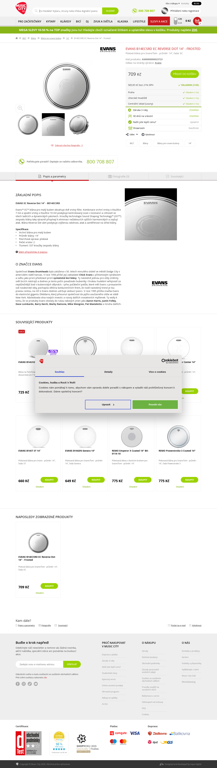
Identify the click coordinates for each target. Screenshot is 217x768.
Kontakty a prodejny (191, 651)
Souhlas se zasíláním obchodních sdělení (151, 679)
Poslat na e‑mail (178, 625)
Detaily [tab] (108, 371)
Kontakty (185, 3)
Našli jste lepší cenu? (144, 122)
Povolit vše (155, 404)
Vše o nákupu (172, 3)
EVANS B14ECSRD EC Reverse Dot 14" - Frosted (36, 558)
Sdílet (132, 134)
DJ (87, 21)
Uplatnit (194, 122)
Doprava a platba (110, 654)
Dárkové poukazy (150, 657)
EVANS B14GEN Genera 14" (80, 450)
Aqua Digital (195, 764)
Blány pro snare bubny (51, 38)
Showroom (139, 128)
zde (45, 677)
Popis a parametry (26, 625)
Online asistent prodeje (112, 685)
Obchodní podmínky (151, 663)
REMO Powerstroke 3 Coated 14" (177, 450)
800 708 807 (100, 161)
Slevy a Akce (158, 21)
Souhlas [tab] (59, 371)
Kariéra (185, 657)
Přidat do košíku (184, 74)
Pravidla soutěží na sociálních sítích (150, 688)
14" (67, 38)
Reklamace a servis (150, 696)
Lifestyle (139, 21)
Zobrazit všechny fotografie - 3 (69, 145)
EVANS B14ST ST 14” (29, 450)
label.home (17, 38)
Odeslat (72, 664)
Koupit (189, 391)
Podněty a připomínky (191, 663)
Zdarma (194, 110)
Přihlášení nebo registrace (184, 10)
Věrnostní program (110, 691)
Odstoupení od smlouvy (152, 702)
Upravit (108, 404)
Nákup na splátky (109, 697)
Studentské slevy (109, 673)
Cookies (145, 714)
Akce (21, 331)
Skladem (40, 486)
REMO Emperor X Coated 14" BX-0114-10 (130, 452)
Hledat (110, 10)
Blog (196, 3)
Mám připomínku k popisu (33, 252)
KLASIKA (122, 21)
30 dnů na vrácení (143, 116)
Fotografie (46, 625)
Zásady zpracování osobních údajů (150, 670)
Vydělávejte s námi (190, 669)
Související (63, 625)
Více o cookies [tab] (157, 371)
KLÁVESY (65, 21)
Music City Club (189, 675)
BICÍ (78, 21)
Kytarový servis (109, 679)
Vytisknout (150, 134)
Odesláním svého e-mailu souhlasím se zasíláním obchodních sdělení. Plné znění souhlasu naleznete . (47, 676)
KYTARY (50, 21)
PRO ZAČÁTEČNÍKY (29, 21)
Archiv (105, 704)
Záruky (145, 651)
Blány (33, 38)
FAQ (144, 708)
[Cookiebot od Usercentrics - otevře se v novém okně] (164, 361)
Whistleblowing (188, 682)
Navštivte (194, 128)
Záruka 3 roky (140, 110)
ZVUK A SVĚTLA (103, 21)
